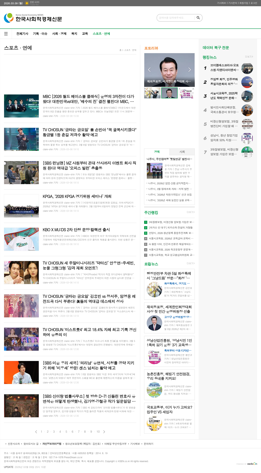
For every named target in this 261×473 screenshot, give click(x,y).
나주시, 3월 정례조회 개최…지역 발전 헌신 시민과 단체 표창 (170, 189)
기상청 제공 (34, 4)
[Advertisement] (70, 72)
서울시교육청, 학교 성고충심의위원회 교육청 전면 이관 (172, 255)
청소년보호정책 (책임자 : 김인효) (83, 444)
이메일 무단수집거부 (115, 444)
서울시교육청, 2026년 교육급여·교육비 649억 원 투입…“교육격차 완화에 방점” (172, 238)
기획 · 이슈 (40, 33)
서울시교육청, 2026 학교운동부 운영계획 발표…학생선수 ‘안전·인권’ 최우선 (172, 249)
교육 (85, 33)
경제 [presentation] (157, 152)
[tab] (157, 151)
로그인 (253, 2)
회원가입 (243, 2)
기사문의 (232, 2)
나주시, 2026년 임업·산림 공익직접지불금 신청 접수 (170, 183)
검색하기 (198, 17)
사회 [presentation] (182, 152)
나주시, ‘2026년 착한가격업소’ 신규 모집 (170, 194)
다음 (104, 432)
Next (190, 69)
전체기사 (22, 33)
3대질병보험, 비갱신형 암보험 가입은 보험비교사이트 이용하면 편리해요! (172, 222)
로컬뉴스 (151, 264)
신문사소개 (14, 444)
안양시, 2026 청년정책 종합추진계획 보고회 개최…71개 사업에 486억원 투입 (172, 233)
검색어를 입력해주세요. (171, 17)
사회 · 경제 (59, 33)
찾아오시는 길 (31, 444)
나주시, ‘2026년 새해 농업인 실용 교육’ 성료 (170, 200)
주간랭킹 (151, 212)
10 (98, 431)
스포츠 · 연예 (101, 33)
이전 (36, 432)
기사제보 (221, 2)
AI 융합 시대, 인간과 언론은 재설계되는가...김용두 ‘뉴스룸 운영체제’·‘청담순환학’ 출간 (172, 244)
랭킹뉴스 (209, 57)
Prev (149, 69)
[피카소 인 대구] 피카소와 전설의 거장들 (171, 227)
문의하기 (148, 444)
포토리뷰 (151, 48)
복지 (74, 33)
